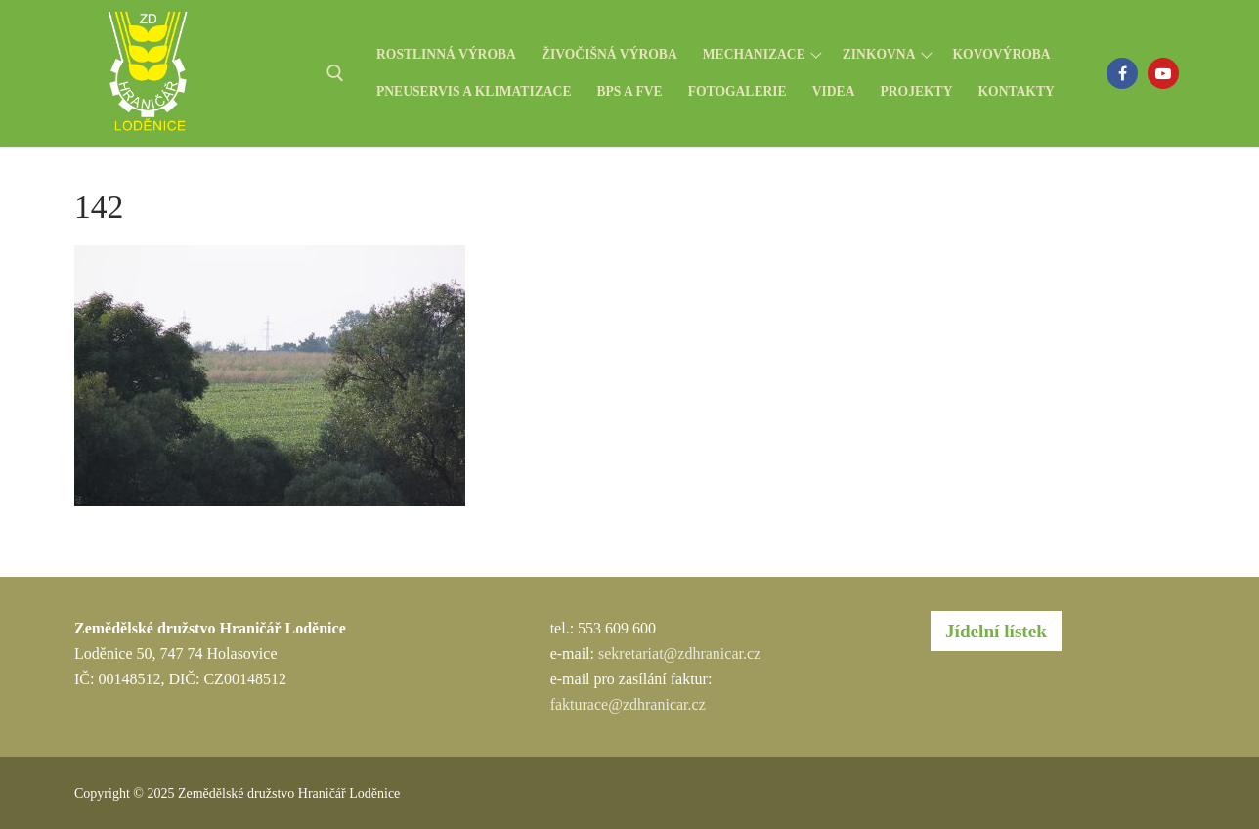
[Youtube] (1163, 73)
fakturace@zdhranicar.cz (628, 704)
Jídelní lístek (996, 631)
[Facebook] (1122, 73)
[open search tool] (335, 73)
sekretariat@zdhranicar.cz (679, 653)
